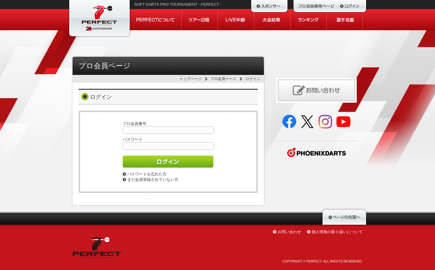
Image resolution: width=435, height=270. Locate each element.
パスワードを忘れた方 (145, 174)
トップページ (190, 79)
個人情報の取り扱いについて (337, 232)
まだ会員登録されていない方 (150, 179)
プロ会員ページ (223, 79)
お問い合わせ (289, 232)
